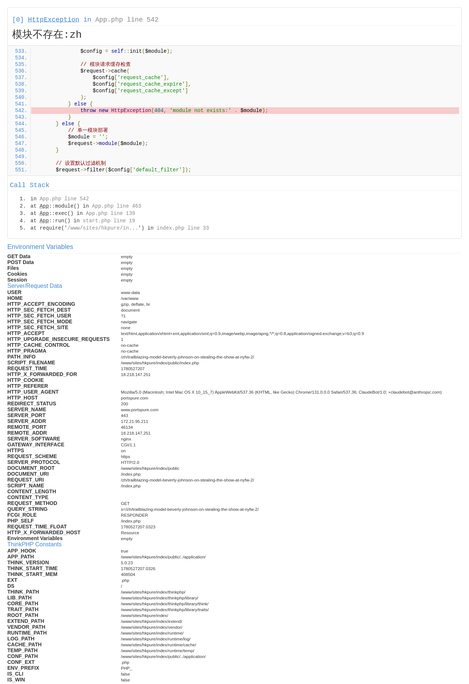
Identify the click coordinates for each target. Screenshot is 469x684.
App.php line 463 (116, 206)
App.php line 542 (127, 19)
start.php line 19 (109, 221)
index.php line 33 (182, 228)
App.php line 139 (110, 213)
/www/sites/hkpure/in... (102, 228)
